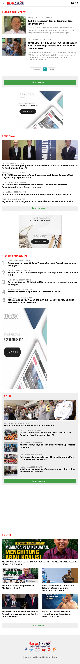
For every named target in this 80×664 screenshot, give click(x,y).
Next (51, 69)
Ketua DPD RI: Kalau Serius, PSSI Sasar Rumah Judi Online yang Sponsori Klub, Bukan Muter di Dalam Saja (52, 45)
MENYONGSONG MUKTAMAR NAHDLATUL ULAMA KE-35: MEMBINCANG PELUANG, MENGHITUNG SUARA (41, 301)
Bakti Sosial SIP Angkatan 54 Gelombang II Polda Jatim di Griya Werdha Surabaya (47, 470)
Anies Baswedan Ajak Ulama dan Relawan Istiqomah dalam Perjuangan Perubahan (58, 588)
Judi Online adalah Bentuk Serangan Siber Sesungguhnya (51, 22)
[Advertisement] (40, 110)
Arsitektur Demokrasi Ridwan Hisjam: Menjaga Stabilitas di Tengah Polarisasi (56, 614)
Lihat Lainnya (40, 208)
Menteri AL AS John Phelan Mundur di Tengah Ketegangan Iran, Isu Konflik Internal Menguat (20, 614)
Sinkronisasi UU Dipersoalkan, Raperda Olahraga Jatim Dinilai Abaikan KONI (43, 273)
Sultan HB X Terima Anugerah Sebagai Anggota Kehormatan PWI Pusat (37, 194)
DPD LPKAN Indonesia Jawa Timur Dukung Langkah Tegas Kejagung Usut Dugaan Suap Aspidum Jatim (37, 176)
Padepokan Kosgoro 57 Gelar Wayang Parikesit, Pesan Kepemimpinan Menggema (42, 264)
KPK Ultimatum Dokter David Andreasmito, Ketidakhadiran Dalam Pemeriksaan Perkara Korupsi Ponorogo (34, 186)
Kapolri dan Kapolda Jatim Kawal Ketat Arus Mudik (29, 425)
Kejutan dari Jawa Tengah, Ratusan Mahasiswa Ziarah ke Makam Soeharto (39, 201)
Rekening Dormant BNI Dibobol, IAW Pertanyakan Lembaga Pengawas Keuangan (42, 283)
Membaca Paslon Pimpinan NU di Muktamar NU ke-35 (34, 292)
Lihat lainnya (40, 82)
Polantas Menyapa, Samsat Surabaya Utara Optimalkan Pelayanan (47, 446)
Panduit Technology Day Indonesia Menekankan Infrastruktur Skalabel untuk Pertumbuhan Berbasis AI (40, 166)
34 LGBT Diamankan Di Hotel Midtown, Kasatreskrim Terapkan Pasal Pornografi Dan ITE (45, 433)
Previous (35, 69)
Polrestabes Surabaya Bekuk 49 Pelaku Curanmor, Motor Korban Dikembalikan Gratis (47, 458)
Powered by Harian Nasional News (40, 657)
